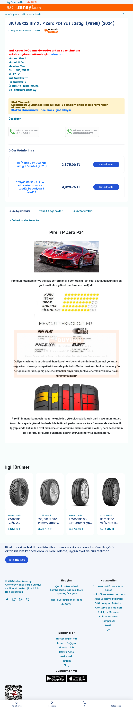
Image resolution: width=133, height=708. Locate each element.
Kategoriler (116, 704)
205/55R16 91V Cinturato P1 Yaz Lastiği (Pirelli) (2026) (79, 521)
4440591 (32, 2)
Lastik (23, 14)
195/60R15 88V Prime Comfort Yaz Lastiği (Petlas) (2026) (48, 521)
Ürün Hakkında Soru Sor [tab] (24, 220)
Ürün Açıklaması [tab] (19, 211)
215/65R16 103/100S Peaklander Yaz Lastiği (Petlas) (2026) (18, 521)
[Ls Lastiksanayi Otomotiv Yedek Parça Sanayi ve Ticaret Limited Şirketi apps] (77, 681)
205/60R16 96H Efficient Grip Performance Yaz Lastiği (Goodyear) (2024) (31, 187)
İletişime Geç (17, 559)
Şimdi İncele (106, 164)
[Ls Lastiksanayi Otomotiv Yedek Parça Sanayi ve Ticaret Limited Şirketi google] (56, 681)
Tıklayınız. (56, 54)
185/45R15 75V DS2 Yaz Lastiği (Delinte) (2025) (31, 164)
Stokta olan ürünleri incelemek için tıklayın (41, 110)
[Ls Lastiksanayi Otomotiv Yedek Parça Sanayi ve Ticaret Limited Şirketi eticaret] (66, 695)
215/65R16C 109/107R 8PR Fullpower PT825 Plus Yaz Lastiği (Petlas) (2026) (110, 521)
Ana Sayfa (17, 704)
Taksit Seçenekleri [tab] (51, 211)
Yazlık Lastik (35, 14)
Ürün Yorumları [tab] (82, 211)
